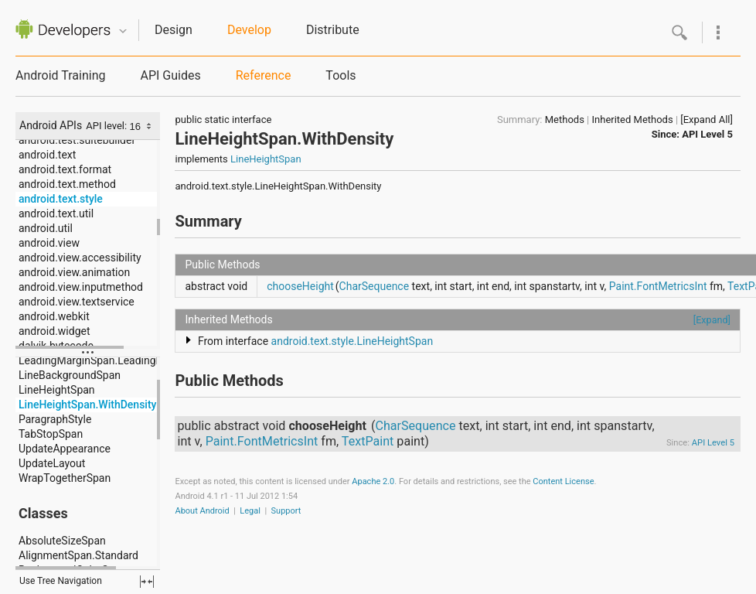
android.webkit (54, 316)
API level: (107, 125)
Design (173, 29)
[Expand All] (706, 119)
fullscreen (147, 581)
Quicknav (123, 31)
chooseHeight (300, 286)
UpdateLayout (52, 463)
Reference (263, 75)
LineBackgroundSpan (70, 375)
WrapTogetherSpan (65, 478)
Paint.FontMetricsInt (658, 286)
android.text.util (56, 213)
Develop (249, 29)
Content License (563, 481)
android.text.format (65, 169)
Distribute (332, 29)
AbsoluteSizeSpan (62, 540)
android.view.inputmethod (81, 287)
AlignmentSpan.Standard (78, 555)
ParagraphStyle (55, 419)
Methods (564, 119)
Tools (340, 75)
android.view (49, 243)
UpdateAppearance (65, 448)
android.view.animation (74, 272)
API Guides (170, 75)
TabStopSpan (51, 434)
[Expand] (711, 320)
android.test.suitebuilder (77, 140)
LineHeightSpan (57, 390)
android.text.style (61, 199)
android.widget (54, 331)
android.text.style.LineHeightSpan (352, 341)
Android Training (60, 75)
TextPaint (368, 441)
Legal (250, 511)
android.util (46, 228)
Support (286, 511)
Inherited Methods (632, 119)
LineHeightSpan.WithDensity (87, 404)
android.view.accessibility (80, 257)
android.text (47, 154)
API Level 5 (707, 134)
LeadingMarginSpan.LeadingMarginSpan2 (119, 360)
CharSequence (374, 286)
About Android (202, 511)
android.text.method (67, 184)
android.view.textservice (77, 301)
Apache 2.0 (373, 481)
